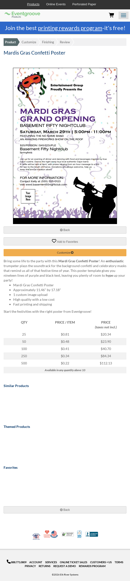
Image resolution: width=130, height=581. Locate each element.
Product (10, 42)
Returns (44, 566)
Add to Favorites (65, 241)
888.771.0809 (17, 562)
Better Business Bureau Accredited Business (91, 534)
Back (65, 230)
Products (33, 4)
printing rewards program (70, 27)
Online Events (56, 4)
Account (35, 562)
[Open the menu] (123, 15)
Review (65, 42)
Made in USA (54, 534)
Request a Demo (64, 566)
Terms (119, 562)
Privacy (30, 566)
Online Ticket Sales (73, 562)
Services (51, 562)
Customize (29, 42)
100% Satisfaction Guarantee (79, 534)
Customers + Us (101, 562)
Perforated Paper (84, 4)
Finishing (48, 42)
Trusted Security (68, 534)
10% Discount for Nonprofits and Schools (47, 534)
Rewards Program (92, 566)
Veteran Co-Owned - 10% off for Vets (36, 537)
